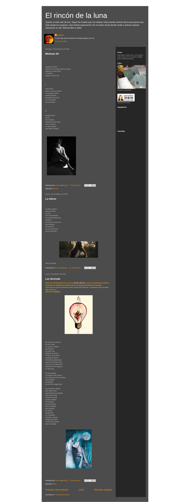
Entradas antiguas (103, 490)
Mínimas (55, 188)
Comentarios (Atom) (62, 495)
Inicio (81, 490)
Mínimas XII (52, 53)
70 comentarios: (75, 185)
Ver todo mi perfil (61, 41)
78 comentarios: (75, 480)
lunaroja (60, 35)
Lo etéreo (50, 198)
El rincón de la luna (76, 15)
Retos (54, 484)
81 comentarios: (75, 268)
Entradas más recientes (56, 490)
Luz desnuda (52, 278)
